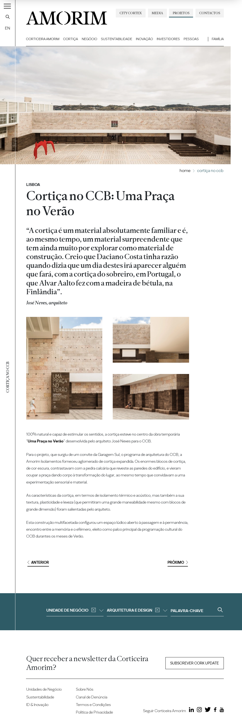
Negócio (89, 39)
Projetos (181, 13)
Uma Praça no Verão (46, 441)
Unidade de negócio (75, 610)
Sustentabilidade (116, 39)
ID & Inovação (37, 704)
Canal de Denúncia (91, 697)
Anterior (38, 562)
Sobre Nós (84, 689)
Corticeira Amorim (42, 39)
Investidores (168, 39)
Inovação (144, 39)
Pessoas (191, 39)
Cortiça (70, 39)
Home (185, 170)
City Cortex (131, 13)
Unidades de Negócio (44, 689)
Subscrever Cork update (194, 663)
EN (7, 28)
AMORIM (64, 16)
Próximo (178, 562)
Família (218, 39)
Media (157, 13)
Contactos (209, 13)
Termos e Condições (93, 704)
